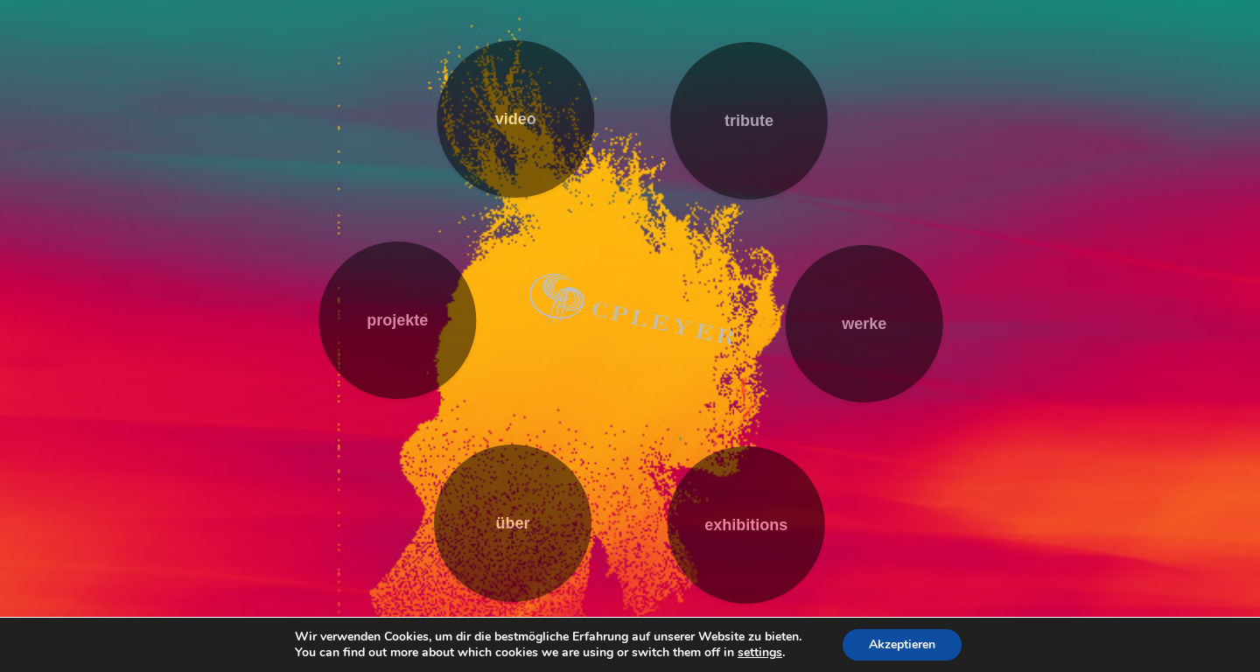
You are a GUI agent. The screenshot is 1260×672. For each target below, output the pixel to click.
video (515, 119)
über (512, 523)
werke (864, 323)
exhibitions (746, 525)
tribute (749, 121)
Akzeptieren (902, 644)
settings (760, 653)
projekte (397, 320)
